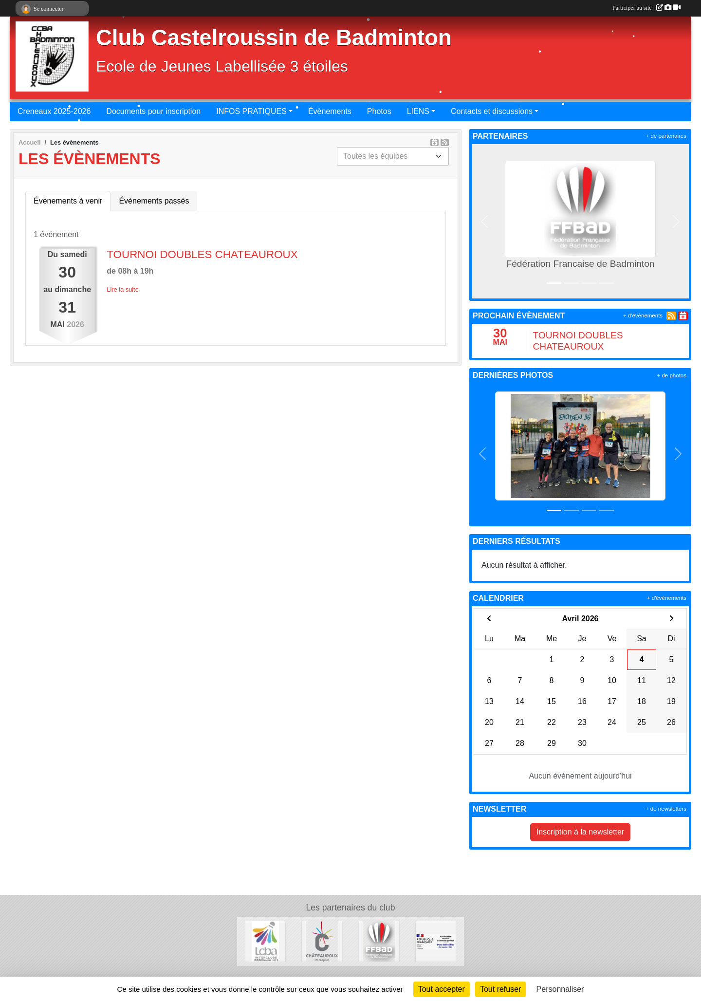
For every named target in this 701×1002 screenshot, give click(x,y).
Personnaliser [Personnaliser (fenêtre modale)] (560, 989)
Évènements (329, 111)
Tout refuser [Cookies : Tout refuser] (500, 989)
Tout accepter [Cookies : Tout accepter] (441, 989)
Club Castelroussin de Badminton (274, 37)
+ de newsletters (666, 809)
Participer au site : (646, 7)
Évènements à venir (68, 201)
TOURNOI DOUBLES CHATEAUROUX (202, 254)
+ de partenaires (666, 136)
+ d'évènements (643, 315)
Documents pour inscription (153, 111)
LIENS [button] (418, 111)
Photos (379, 111)
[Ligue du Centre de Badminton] (265, 941)
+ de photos (671, 375)
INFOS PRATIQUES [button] (251, 111)
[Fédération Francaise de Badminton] (379, 941)
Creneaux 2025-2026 (54, 111)
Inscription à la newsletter (580, 832)
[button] (484, 221)
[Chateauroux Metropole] (322, 941)
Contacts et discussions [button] (492, 111)
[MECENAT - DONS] (436, 941)
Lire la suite (122, 289)
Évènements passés (154, 201)
